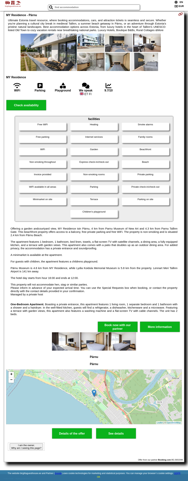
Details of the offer (72, 433)
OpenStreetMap (174, 423)
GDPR (177, 473)
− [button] (11, 380)
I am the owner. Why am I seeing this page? (26, 446)
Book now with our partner (117, 327)
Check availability (26, 105)
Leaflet (160, 423)
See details (116, 433)
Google (58, 473)
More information (160, 326)
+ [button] (11, 374)
